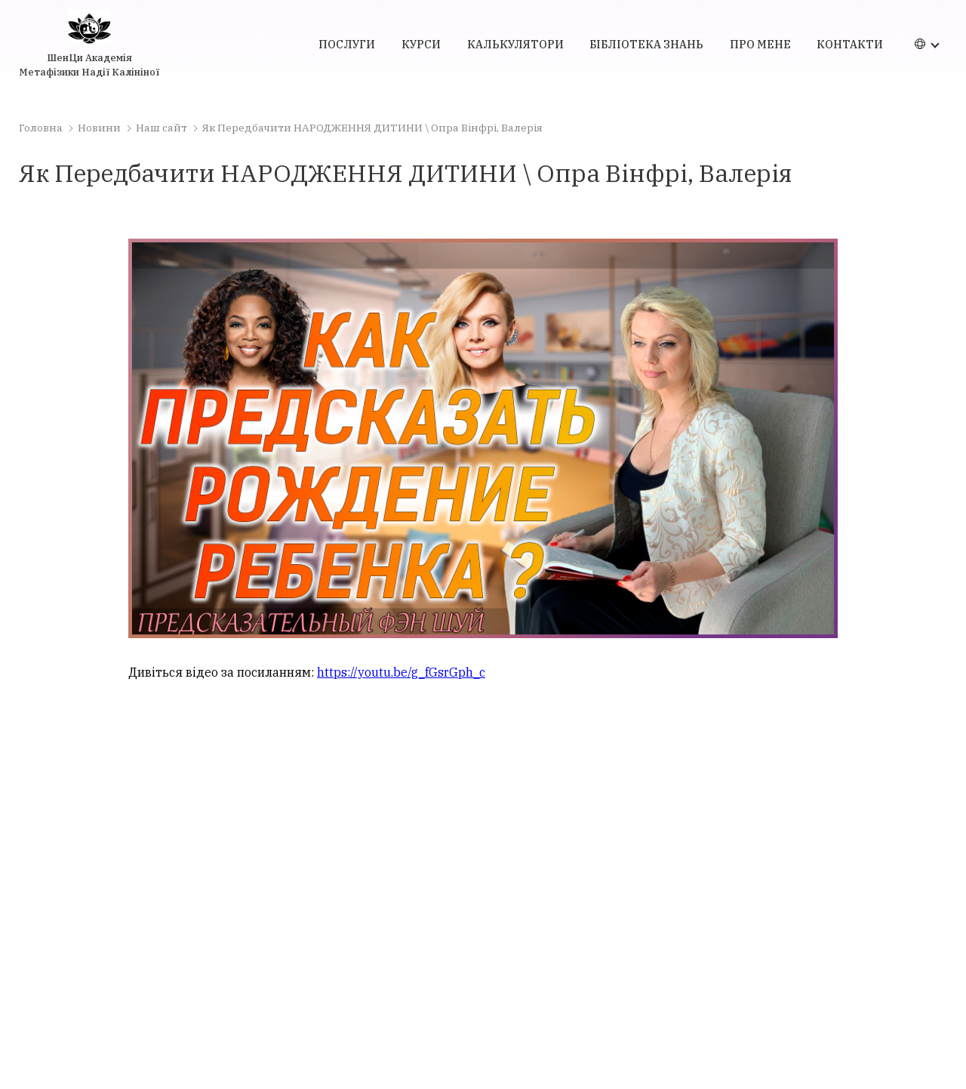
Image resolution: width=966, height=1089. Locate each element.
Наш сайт (161, 127)
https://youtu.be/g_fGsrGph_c (401, 672)
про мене (760, 44)
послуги (346, 44)
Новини (99, 127)
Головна (41, 127)
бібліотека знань (646, 44)
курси (421, 44)
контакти (850, 44)
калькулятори (515, 44)
